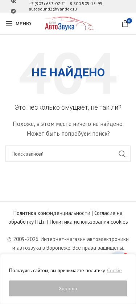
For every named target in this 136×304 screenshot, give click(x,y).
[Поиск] (68, 153)
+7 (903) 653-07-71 (47, 3)
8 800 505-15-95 (86, 3)
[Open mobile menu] (18, 23)
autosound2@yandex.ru (53, 9)
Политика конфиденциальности (51, 213)
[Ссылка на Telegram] (13, 11)
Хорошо (68, 288)
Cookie (114, 270)
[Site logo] (68, 23)
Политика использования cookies (89, 221)
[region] (68, 279)
